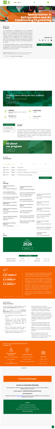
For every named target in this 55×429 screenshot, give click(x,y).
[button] (44, 46)
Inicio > (1, 22)
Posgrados (5, 22)
